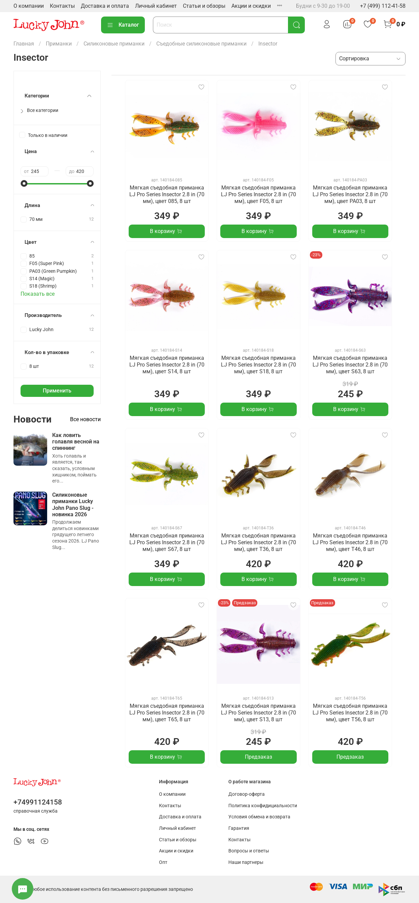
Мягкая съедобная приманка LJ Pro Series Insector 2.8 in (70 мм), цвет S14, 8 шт (166, 365)
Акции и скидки (251, 6)
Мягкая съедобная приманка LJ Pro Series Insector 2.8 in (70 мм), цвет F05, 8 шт (258, 194)
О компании (28, 6)
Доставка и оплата (105, 6)
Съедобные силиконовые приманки (201, 43)
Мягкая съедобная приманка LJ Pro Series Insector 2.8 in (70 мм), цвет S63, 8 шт (350, 365)
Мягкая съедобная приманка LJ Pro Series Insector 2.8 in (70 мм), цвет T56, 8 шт (350, 713)
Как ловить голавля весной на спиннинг (75, 441)
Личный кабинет (156, 6)
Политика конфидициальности (262, 806)
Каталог (123, 25)
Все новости (85, 419)
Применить (57, 390)
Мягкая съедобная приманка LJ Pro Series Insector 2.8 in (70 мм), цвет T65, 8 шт (166, 713)
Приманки (59, 43)
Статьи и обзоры (204, 6)
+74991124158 (37, 802)
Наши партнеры (245, 862)
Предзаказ (258, 757)
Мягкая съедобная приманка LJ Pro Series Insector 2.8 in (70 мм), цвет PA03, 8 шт (350, 194)
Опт (163, 862)
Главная (23, 43)
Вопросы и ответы (248, 851)
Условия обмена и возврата (259, 817)
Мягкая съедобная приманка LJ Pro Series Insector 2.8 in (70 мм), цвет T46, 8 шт (350, 542)
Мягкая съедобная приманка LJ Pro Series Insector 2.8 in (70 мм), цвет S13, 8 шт (258, 713)
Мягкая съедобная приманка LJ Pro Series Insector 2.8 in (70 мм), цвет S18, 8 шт (258, 365)
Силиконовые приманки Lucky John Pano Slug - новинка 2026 (73, 505)
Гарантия (238, 828)
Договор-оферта (246, 794)
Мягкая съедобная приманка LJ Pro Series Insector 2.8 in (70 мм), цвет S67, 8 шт (166, 542)
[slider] (24, 183)
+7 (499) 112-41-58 (383, 6)
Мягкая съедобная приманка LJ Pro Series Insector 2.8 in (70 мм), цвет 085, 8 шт (166, 194)
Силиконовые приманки (114, 43)
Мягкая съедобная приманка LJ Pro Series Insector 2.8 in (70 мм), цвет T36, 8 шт (258, 542)
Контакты (62, 6)
